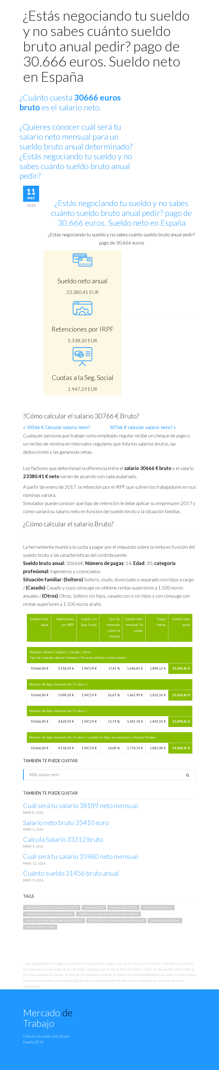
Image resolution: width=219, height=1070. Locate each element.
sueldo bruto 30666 (40, 927)
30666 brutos (94, 907)
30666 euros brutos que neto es (48, 914)
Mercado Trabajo (48, 1018)
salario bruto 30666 (165, 920)
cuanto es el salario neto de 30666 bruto (108, 914)
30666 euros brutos (157, 907)
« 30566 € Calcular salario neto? (56, 427)
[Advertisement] (172, 124)
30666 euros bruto (123, 907)
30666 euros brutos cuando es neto (51, 907)
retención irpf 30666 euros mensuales (116, 920)
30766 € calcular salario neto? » (143, 427)
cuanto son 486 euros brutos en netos (54, 920)
